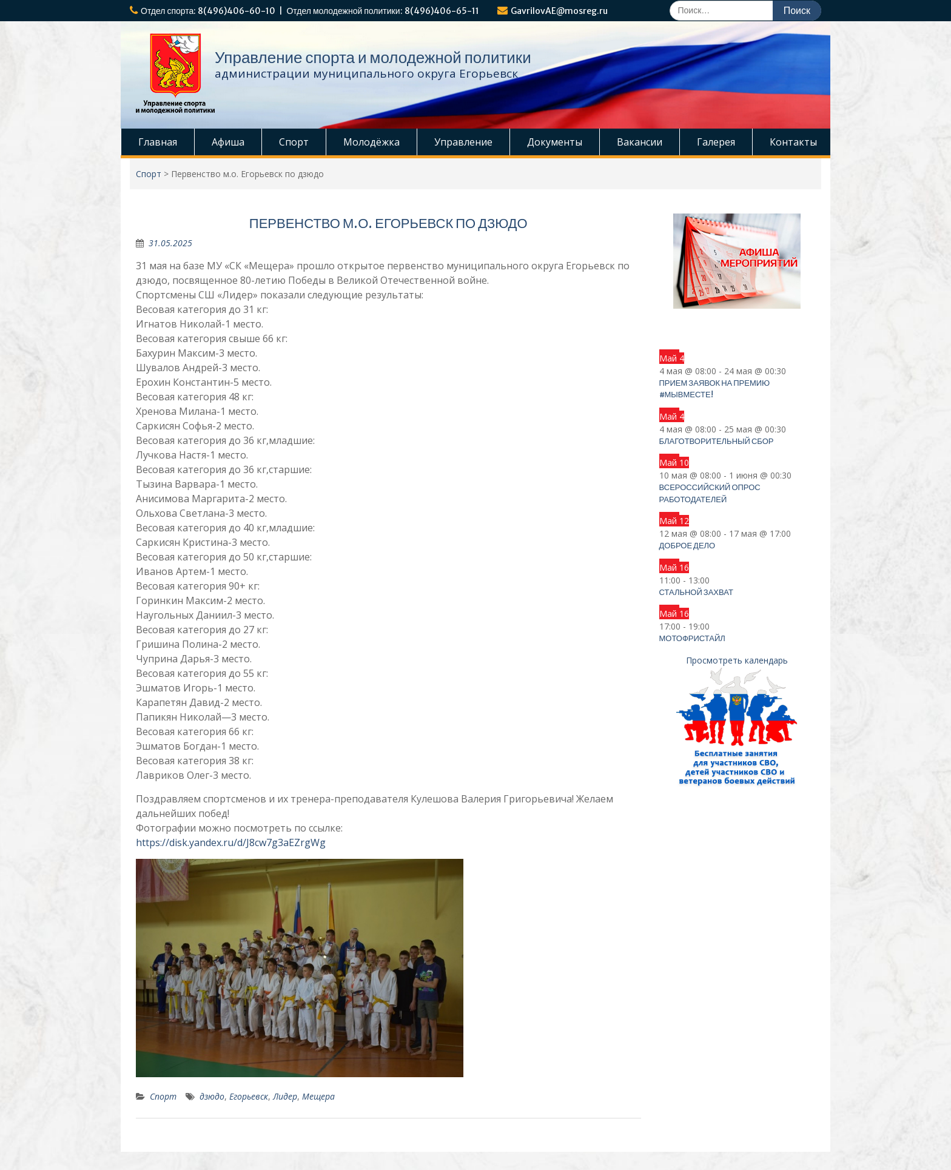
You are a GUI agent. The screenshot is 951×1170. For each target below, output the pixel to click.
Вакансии (639, 142)
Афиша (228, 142)
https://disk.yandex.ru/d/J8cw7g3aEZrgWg (231, 842)
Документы (554, 142)
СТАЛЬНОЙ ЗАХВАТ (696, 592)
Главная (157, 142)
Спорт (294, 142)
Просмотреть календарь (737, 660)
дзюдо (212, 1096)
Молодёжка (371, 142)
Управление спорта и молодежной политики (373, 57)
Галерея (716, 142)
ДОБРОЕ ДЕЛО (687, 545)
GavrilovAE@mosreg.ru (559, 10)
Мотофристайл (692, 638)
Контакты (793, 142)
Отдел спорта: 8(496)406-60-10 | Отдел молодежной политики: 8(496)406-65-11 (310, 10)
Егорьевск (248, 1096)
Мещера (318, 1096)
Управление (463, 142)
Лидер (285, 1096)
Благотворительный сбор (716, 441)
